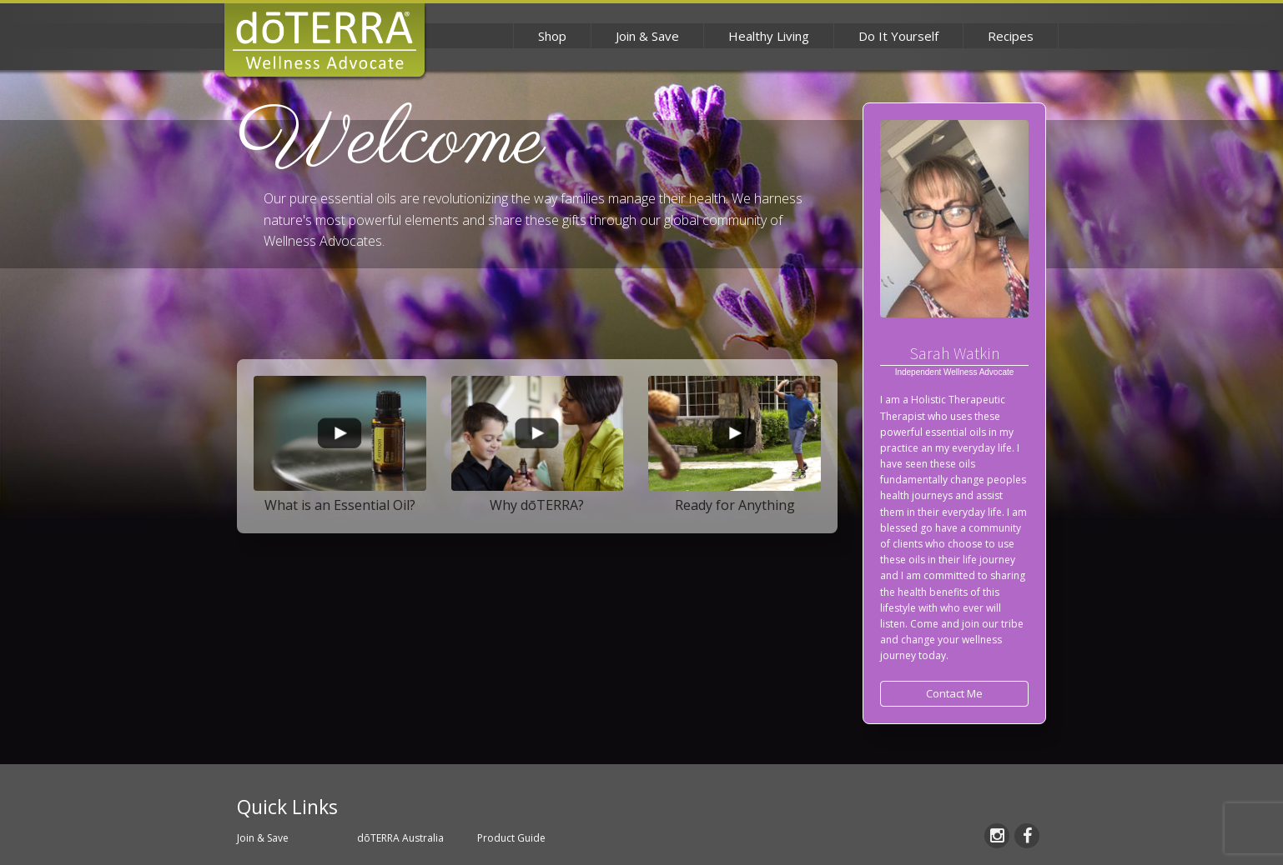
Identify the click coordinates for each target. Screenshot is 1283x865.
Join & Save (647, 36)
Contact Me (954, 693)
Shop (552, 36)
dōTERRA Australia (400, 838)
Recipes (1011, 36)
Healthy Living (768, 36)
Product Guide (511, 838)
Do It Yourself (898, 36)
